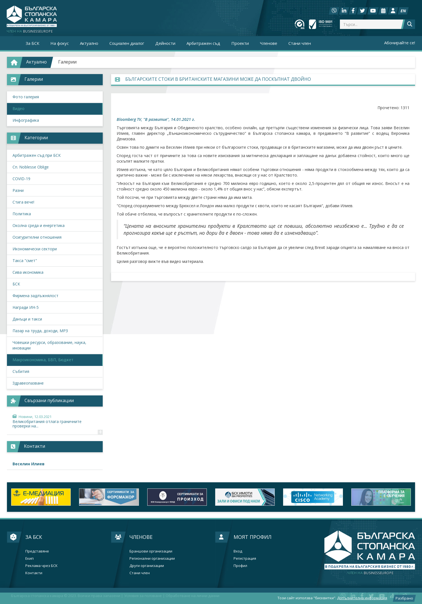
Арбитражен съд (203, 43)
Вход (238, 551)
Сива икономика (28, 272)
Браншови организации (150, 551)
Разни (18, 190)
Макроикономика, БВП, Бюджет (43, 359)
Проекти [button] (240, 43)
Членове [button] (268, 43)
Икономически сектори (35, 248)
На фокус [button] (59, 43)
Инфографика (26, 120)
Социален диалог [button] (126, 43)
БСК (16, 284)
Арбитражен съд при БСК (37, 155)
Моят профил (252, 537)
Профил (240, 566)
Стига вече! (23, 202)
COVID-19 (21, 178)
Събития (21, 371)
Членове (141, 537)
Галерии (67, 62)
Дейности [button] (165, 43)
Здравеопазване (28, 383)
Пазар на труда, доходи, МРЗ (40, 330)
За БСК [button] (32, 43)
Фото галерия (26, 96)
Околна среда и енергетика (39, 225)
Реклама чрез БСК (41, 566)
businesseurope (370, 573)
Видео (18, 108)
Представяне (37, 551)
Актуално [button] (89, 43)
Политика (22, 213)
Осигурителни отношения (37, 237)
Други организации (146, 566)
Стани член (299, 43)
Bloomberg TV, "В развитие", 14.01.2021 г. (156, 119)
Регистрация (245, 558)
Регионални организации (152, 558)
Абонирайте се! (399, 42)
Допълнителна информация (362, 597)
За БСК (33, 537)
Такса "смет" (25, 260)
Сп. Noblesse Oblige (31, 167)
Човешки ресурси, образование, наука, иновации (49, 345)
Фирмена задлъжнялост (35, 295)
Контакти (33, 573)
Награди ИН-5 (26, 307)
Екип (29, 558)
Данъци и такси (27, 319)
